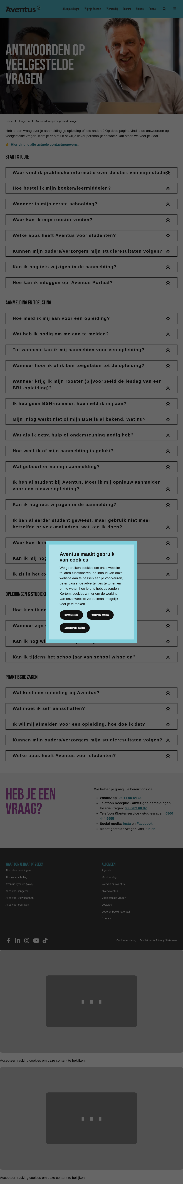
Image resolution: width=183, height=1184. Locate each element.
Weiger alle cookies (100, 615)
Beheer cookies (71, 615)
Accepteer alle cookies (75, 627)
